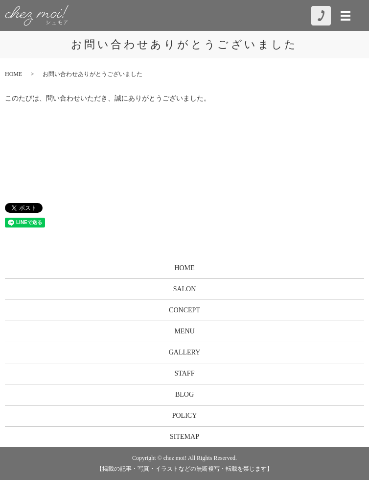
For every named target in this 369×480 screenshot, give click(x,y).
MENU (184, 331)
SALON (184, 289)
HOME (13, 74)
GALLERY (185, 352)
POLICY (184, 415)
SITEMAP (184, 436)
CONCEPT (184, 310)
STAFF (185, 373)
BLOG (184, 394)
